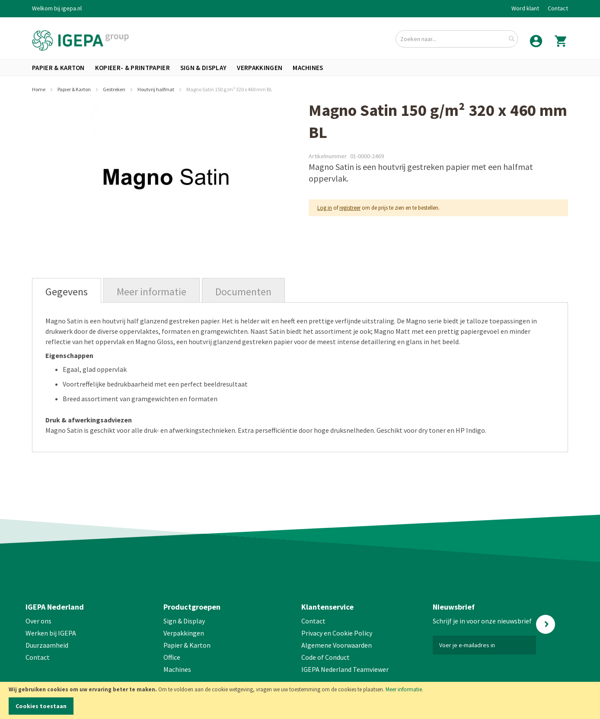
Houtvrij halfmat (156, 89)
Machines (177, 669)
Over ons (38, 621)
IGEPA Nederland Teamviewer (345, 669)
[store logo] (80, 40)
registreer (350, 207)
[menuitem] (58, 67)
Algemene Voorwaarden (336, 645)
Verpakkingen (183, 633)
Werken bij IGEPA (51, 633)
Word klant (525, 8)
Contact (558, 8)
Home (39, 89)
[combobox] (457, 39)
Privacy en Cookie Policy (336, 633)
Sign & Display (184, 621)
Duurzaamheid (47, 645)
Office (172, 657)
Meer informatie (404, 689)
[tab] (66, 290)
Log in (324, 207)
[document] (300, 700)
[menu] (300, 68)
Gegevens (66, 291)
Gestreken (114, 89)
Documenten (243, 291)
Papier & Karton (74, 89)
